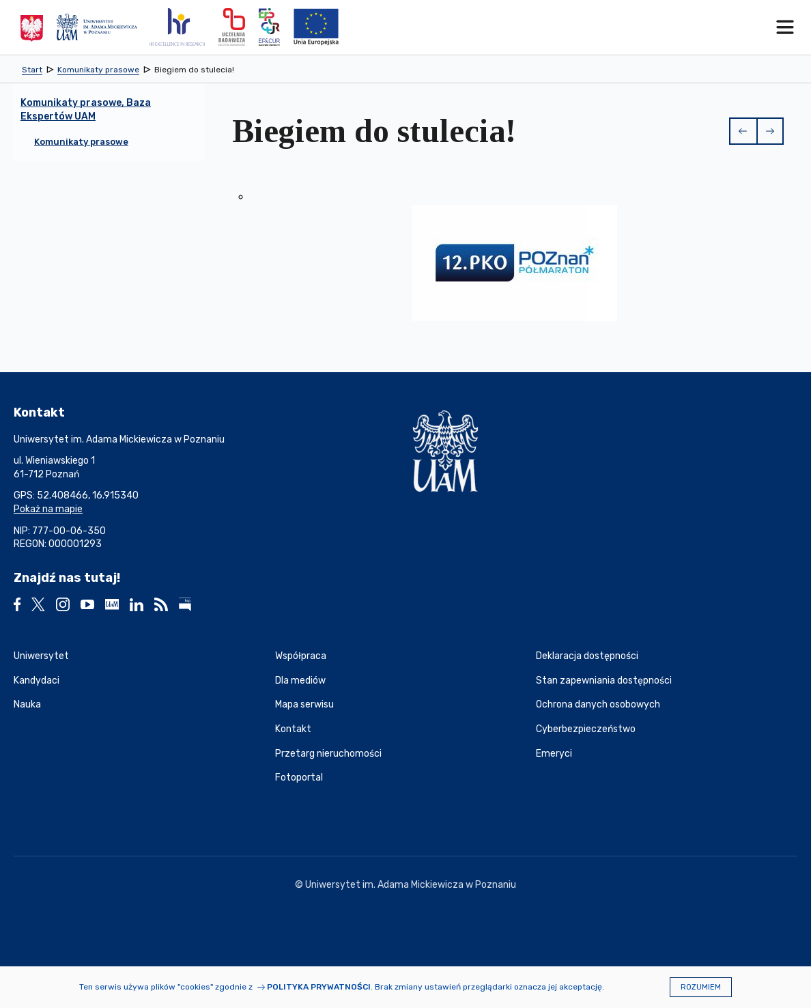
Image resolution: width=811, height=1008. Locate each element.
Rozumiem (701, 987)
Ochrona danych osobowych (598, 704)
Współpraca (300, 656)
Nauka (27, 704)
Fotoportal (299, 777)
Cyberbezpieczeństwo (586, 729)
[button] (742, 131)
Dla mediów (300, 680)
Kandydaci (36, 680)
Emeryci (554, 753)
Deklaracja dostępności (587, 656)
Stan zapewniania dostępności (604, 680)
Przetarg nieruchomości (328, 753)
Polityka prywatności (319, 987)
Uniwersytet (41, 656)
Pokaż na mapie (48, 509)
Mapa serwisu (304, 704)
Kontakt (293, 729)
